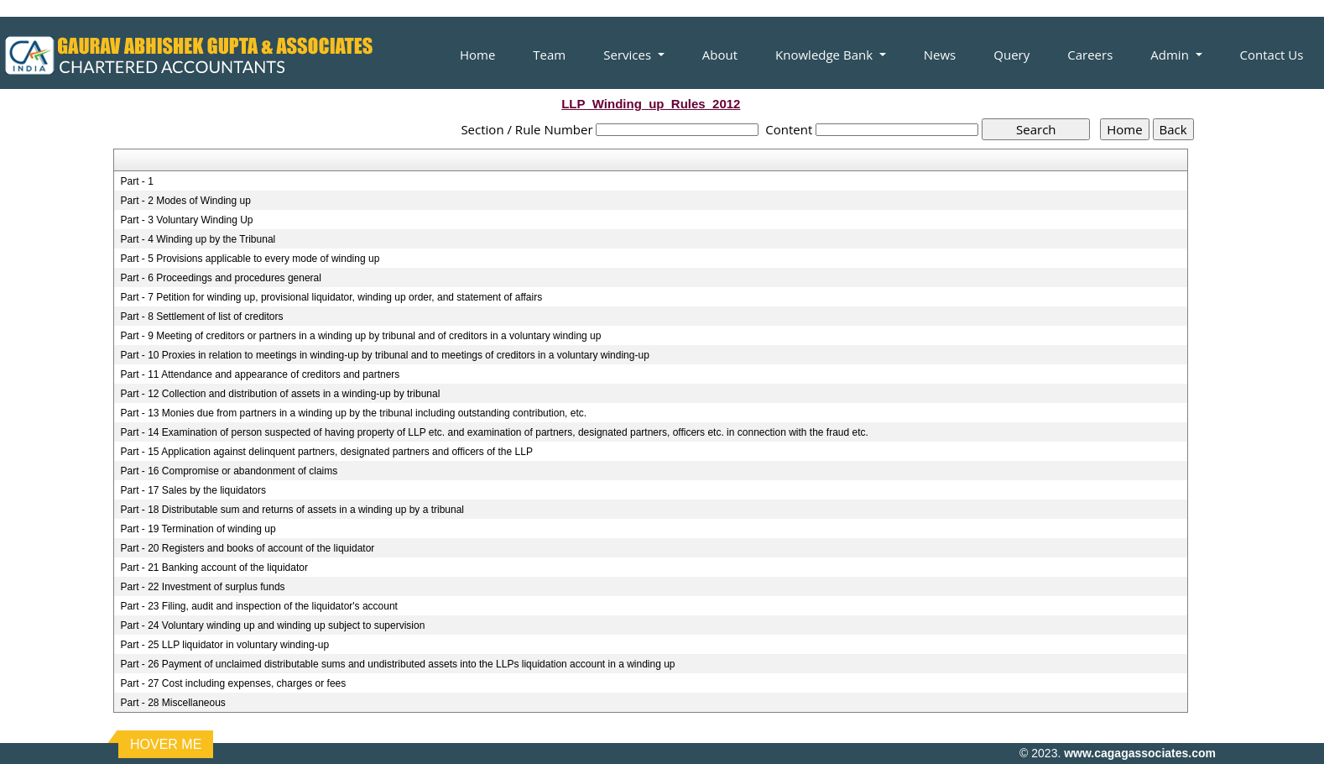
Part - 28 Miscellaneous (172, 703)
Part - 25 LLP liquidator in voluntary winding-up (224, 645)
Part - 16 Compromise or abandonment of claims (228, 471)
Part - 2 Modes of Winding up (185, 201)
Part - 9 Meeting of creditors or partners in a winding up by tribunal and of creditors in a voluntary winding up (360, 336)
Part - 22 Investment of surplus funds (202, 587)
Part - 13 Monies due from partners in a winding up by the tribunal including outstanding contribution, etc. (353, 413)
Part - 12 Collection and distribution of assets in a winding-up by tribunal (280, 394)
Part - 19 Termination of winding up (197, 529)
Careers (1090, 54)
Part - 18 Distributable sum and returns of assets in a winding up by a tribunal (292, 509)
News (940, 54)
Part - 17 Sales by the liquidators (192, 490)
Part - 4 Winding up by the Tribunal (197, 239)
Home (477, 54)
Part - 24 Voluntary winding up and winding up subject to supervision (272, 625)
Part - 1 (136, 181)
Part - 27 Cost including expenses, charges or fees (233, 683)
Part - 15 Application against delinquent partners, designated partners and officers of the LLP (326, 452)
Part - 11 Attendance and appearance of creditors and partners (259, 374)
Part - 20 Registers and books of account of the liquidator (247, 548)
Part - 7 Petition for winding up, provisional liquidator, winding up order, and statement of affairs (331, 297)
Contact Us (1272, 54)
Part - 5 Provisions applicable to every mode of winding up (249, 258)
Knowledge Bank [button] (825, 54)
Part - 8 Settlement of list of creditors (201, 316)
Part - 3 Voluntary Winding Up (186, 220)
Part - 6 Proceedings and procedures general (220, 278)
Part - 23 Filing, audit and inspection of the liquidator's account (259, 606)
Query (1011, 54)
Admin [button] (1170, 54)
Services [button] (628, 54)
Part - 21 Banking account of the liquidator (213, 567)
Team (549, 54)
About (720, 54)
